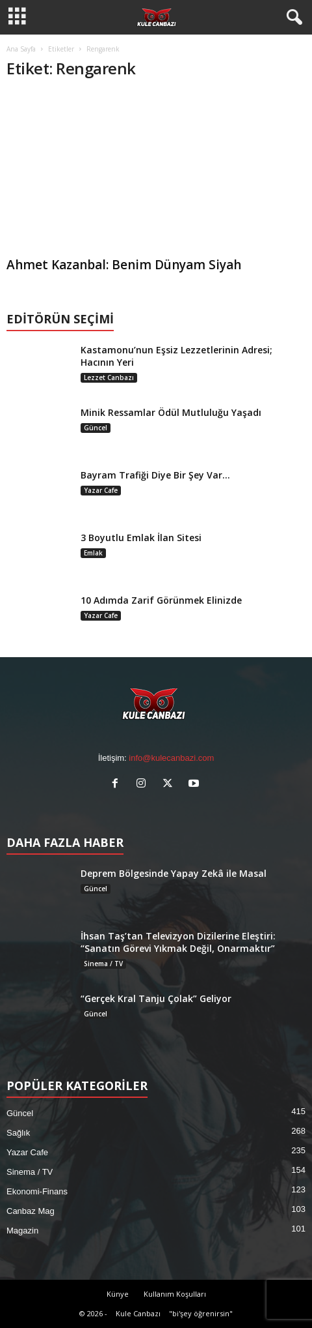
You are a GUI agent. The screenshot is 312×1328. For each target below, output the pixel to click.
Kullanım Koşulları (175, 1294)
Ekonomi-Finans (37, 1191)
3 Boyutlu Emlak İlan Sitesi (141, 537)
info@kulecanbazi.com (171, 758)
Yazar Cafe (101, 490)
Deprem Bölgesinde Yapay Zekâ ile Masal (173, 873)
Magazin (22, 1230)
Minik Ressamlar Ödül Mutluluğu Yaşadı (171, 412)
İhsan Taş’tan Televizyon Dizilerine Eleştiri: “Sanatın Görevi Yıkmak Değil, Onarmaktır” (178, 942)
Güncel (95, 427)
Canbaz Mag (30, 1211)
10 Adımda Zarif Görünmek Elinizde (161, 600)
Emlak (93, 552)
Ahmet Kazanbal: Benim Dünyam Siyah (123, 264)
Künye (118, 1294)
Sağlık (18, 1133)
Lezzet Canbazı (109, 377)
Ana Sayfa (21, 48)
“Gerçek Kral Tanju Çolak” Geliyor (156, 998)
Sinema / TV (103, 963)
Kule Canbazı (138, 1313)
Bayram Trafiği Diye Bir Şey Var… (155, 475)
